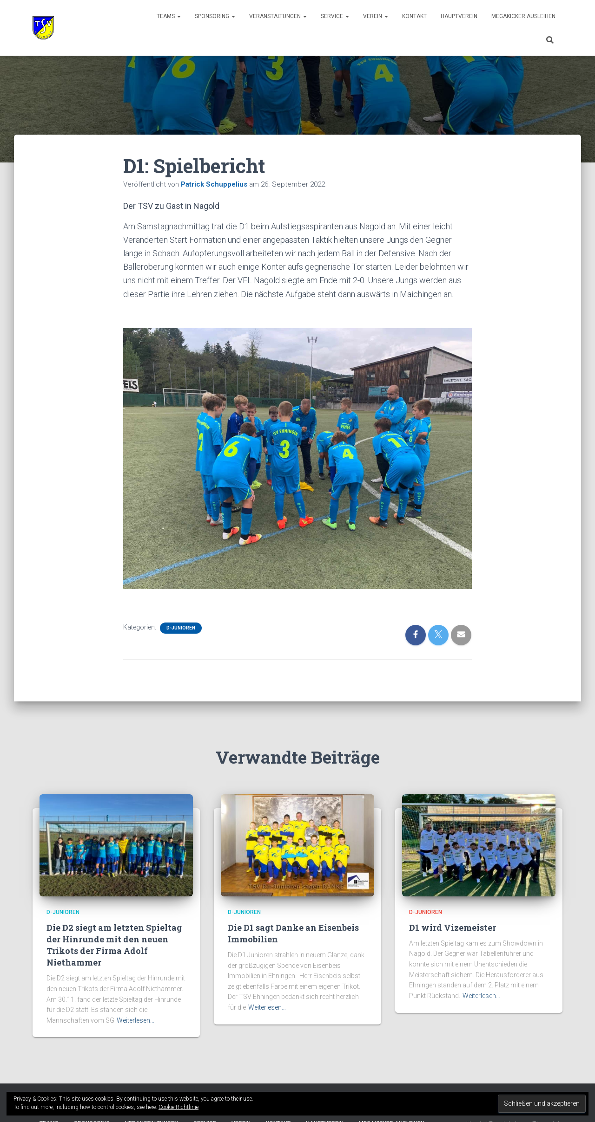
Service (335, 16)
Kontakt (414, 16)
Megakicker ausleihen (523, 16)
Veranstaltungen (278, 16)
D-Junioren (180, 627)
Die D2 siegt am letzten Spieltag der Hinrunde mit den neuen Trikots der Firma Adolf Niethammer (114, 945)
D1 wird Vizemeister (452, 927)
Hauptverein (459, 16)
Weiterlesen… (135, 1020)
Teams (169, 16)
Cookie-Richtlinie (178, 1107)
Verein (375, 16)
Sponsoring (215, 16)
